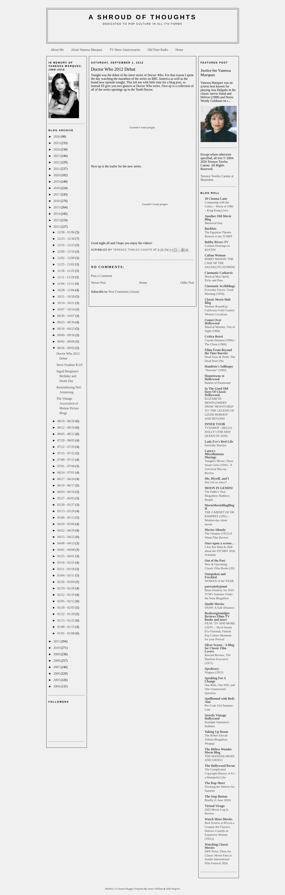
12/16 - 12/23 (66, 245)
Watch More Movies (218, 819)
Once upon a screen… (220, 543)
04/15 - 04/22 (66, 537)
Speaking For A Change (215, 679)
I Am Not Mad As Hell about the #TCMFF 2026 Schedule (220, 551)
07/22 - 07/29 (66, 447)
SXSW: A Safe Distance (219, 607)
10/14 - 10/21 (66, 303)
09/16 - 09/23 (66, 328)
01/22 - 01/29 (66, 614)
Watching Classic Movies (216, 846)
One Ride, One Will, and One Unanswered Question (220, 689)
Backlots (211, 228)
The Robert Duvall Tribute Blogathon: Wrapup (216, 739)
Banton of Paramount (218, 382)
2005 (57, 680)
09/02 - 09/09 (66, 341)
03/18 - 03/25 (66, 562)
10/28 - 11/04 (66, 290)
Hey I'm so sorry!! (216, 482)
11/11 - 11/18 (66, 277)
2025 (57, 143)
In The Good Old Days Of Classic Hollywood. (216, 392)
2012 (57, 226)
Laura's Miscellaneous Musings (214, 454)
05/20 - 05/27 (66, 504)
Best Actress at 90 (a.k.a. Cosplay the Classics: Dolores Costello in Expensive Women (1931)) (220, 830)
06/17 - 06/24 (66, 479)
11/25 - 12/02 (66, 264)
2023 (57, 156)
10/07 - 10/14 (66, 309)
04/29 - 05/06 (66, 524)
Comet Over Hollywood (213, 321)
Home (179, 49)
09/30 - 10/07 (66, 315)
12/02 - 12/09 (66, 258)
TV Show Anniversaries (125, 49)
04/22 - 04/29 (66, 530)
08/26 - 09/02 (66, 348)
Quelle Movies (214, 604)
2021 (57, 168)
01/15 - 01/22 (66, 620)
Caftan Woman (215, 255)
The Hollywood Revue (220, 765)
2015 (57, 207)
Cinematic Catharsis (219, 272)
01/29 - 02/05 (66, 607)
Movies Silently (215, 529)
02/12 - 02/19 (66, 594)
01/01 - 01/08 (66, 633)
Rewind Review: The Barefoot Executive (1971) (218, 659)
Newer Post (98, 282)
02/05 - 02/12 (66, 601)
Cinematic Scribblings (220, 286)
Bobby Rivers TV (217, 242)
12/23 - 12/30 (66, 238)
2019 (57, 181)
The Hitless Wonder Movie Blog (218, 751)
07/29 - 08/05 (66, 440)
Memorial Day (214, 223)
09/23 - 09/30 (66, 322)
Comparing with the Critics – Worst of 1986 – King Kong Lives (219, 206)
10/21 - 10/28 (66, 296)
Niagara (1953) (214, 672)
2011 (56, 641)
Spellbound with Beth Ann (219, 700)
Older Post (187, 282)
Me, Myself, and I (217, 478)
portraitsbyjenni (216, 586)
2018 (57, 188)
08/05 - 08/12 (66, 434)
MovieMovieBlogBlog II (219, 507)
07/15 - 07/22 (66, 453)
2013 (57, 220)
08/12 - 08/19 (66, 427)
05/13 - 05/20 (66, 511)
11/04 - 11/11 (66, 283)
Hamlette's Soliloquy (219, 366)
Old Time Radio (157, 49)
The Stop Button (216, 796)
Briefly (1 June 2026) (218, 800)
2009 (57, 654)
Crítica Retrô (214, 336)
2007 (57, 667)
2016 (57, 201)
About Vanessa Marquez (86, 49)
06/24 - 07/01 (66, 472)
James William (155, 888)
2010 (57, 647)
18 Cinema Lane (216, 198)
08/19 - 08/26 (66, 421)
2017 (57, 194)
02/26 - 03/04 (66, 582)
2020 (57, 175)
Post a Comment (101, 276)
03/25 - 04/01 (66, 556)
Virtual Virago (215, 806)
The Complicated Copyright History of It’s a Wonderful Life (220, 773)
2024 (57, 149)
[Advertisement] (143, 35)
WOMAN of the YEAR (219, 581)
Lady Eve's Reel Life (219, 441)
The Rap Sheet (215, 783)
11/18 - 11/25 (66, 270)
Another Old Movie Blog (218, 217)
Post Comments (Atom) (124, 291)
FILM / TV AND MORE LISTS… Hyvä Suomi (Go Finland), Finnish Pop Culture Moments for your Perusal (220, 631)
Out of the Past (215, 560)
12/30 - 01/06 (66, 232)
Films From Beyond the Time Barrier (218, 351)
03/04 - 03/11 (66, 575)
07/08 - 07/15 (66, 459)
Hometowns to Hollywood (214, 377)
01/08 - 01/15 (66, 627)
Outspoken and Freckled (215, 575)
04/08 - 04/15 (66, 543)
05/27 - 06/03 (66, 498)
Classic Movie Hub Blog (218, 301)
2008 (57, 660)
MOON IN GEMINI (219, 488)
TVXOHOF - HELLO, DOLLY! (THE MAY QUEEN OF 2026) (219, 431)
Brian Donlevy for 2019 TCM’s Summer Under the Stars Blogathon (219, 594)
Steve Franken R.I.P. (69, 365)
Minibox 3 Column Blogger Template (124, 888)
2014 (57, 213)
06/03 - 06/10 (66, 492)
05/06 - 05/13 (66, 517)
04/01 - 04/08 (66, 549)
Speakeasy (212, 668)
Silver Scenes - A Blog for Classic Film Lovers (219, 648)
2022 (57, 162)
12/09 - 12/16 (66, 251)
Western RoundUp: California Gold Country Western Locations (220, 310)
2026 (57, 136)
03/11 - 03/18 (66, 569)
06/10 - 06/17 (66, 485)
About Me (57, 49)
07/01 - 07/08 (66, 466)
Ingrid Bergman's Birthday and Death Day (67, 376)
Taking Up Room (216, 731)
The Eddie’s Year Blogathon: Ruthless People (217, 495)
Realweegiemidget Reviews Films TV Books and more (217, 616)
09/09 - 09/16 (66, 335)
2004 (57, 686)
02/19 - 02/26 (66, 588)
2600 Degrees (173, 888)
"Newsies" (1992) (215, 370)
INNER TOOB (215, 424)
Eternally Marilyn (215, 445)
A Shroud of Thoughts (142, 17)
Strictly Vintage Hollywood (215, 717)
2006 (57, 673)
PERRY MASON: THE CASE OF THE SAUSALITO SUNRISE (220, 263)
